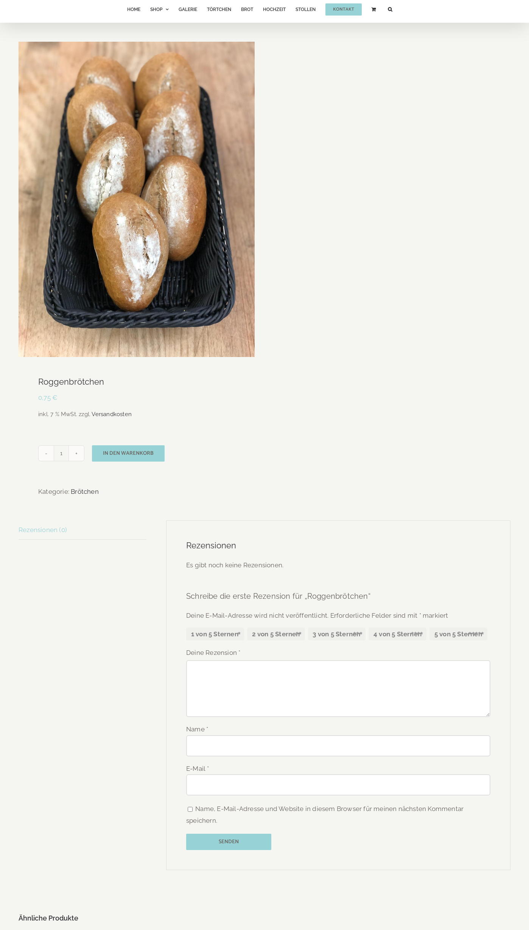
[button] (390, 9)
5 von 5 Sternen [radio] (458, 634)
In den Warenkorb (128, 453)
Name (197, 729)
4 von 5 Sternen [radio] (397, 634)
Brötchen (85, 491)
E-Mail (197, 768)
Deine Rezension (213, 652)
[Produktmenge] (61, 453)
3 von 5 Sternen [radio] (336, 634)
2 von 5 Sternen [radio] (276, 634)
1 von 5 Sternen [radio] (214, 634)
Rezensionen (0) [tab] (43, 530)
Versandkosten (112, 414)
